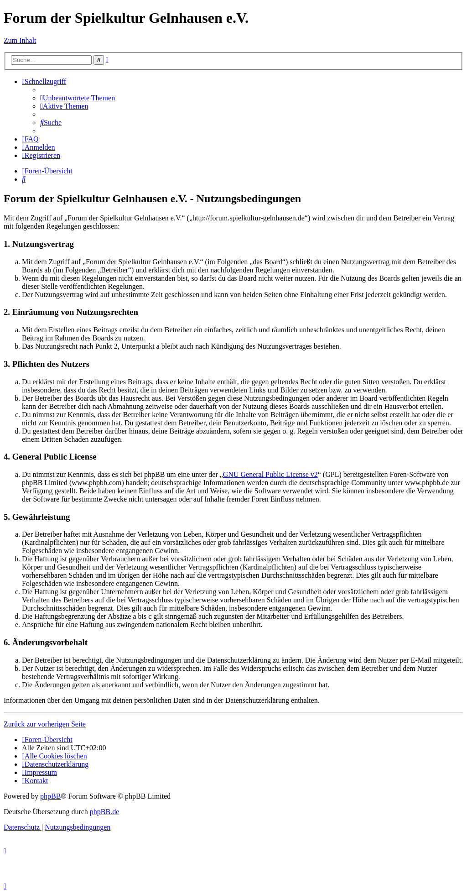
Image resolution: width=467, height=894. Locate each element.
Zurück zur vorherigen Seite (45, 724)
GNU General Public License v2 (270, 474)
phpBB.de (104, 812)
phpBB (50, 796)
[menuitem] (77, 98)
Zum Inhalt (20, 40)
